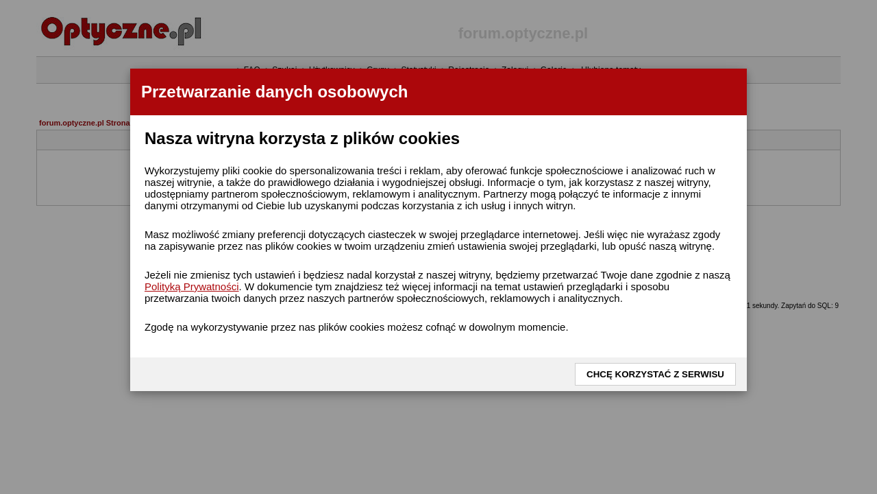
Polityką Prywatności (192, 286)
